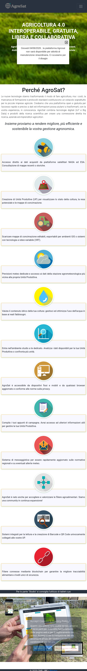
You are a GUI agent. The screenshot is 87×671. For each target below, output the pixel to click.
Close (66, 42)
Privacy (59, 641)
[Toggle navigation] (81, 6)
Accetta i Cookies (42, 648)
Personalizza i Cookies (66, 648)
